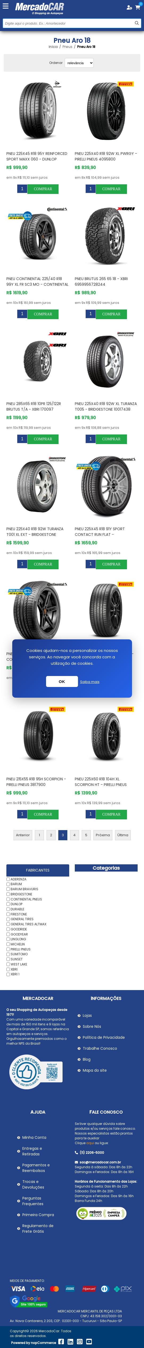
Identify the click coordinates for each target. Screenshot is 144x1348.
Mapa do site (95, 1070)
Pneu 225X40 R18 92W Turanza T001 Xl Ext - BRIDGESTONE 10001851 (34, 534)
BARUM (16, 884)
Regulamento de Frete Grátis (38, 1228)
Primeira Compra (38, 1214)
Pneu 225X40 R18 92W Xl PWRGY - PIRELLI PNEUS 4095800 (106, 156)
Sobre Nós (92, 1026)
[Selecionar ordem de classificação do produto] (79, 63)
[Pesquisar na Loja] (72, 23)
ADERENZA (18, 879)
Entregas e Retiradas (32, 1151)
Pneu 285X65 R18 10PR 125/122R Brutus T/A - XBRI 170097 (33, 406)
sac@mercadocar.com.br (98, 1162)
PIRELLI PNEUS (21, 949)
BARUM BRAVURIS (24, 889)
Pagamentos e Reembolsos (36, 1167)
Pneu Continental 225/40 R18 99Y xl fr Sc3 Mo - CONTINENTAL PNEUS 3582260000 (37, 284)
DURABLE (17, 909)
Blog (86, 1059)
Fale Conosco (106, 1112)
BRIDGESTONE (21, 894)
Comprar (43, 189)
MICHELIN (18, 944)
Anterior (23, 835)
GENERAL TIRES (22, 919)
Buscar (136, 23)
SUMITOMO (19, 954)
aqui (90, 1143)
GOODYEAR (19, 934)
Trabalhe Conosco (100, 1048)
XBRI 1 (15, 974)
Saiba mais (90, 681)
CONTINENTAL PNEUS (26, 899)
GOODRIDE (19, 929)
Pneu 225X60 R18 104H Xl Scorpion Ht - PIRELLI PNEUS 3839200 (101, 784)
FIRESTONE (19, 914)
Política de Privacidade (104, 1037)
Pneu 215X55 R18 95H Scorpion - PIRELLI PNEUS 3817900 (36, 781)
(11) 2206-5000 (89, 1152)
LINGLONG (18, 939)
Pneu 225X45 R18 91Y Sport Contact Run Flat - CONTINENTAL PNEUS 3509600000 (105, 534)
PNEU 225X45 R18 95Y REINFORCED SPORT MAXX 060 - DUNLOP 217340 (36, 159)
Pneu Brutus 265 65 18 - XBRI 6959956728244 (101, 281)
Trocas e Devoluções (33, 1184)
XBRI (14, 969)
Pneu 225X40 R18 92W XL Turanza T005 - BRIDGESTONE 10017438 (106, 406)
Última (122, 835)
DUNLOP (16, 904)
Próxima (103, 835)
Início (53, 46)
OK (62, 681)
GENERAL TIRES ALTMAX (28, 924)
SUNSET (17, 959)
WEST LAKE (19, 964)
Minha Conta (34, 1137)
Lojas (87, 1015)
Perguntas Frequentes (32, 1201)
